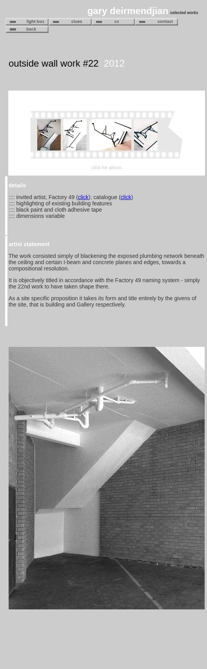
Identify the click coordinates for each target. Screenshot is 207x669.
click (83, 197)
